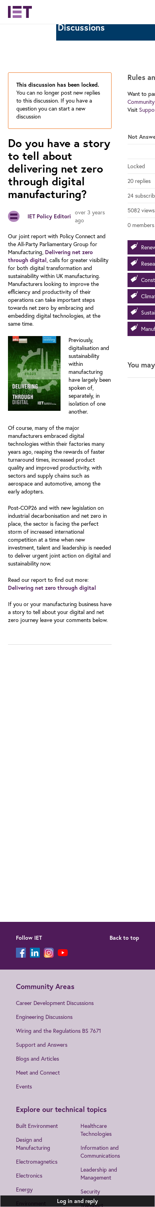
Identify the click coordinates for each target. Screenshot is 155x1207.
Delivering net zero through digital (52, 587)
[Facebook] (21, 953)
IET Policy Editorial (51, 216)
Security (90, 1191)
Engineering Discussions (44, 1016)
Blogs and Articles (37, 1058)
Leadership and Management (98, 1173)
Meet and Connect (38, 1072)
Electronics (29, 1175)
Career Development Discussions (55, 1003)
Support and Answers (41, 1044)
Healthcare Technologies (96, 1129)
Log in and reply (77, 1201)
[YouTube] (63, 953)
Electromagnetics (36, 1161)
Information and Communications (100, 1151)
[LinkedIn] (35, 953)
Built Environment (37, 1125)
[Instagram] (49, 953)
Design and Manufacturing (33, 1143)
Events (24, 1086)
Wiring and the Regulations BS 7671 (58, 1030)
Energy (24, 1189)
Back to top (124, 937)
